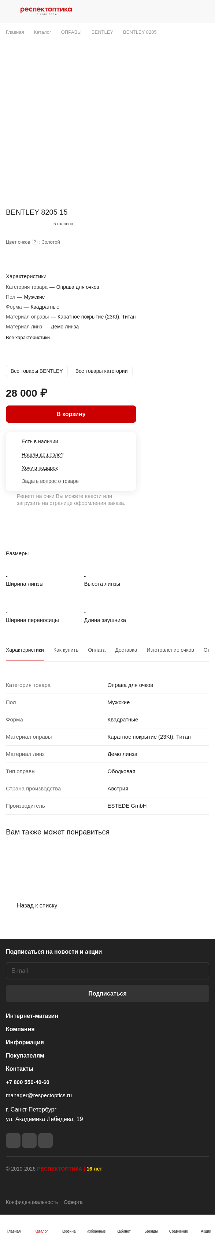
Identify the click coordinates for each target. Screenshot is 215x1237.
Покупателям (25, 1055)
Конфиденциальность (32, 1202)
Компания (20, 1029)
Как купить (65, 650)
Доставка (126, 650)
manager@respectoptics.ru (39, 1095)
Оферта (73, 1202)
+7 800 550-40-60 (27, 1082)
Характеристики (25, 650)
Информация (25, 1042)
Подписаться (107, 993)
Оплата (96, 650)
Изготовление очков (170, 650)
